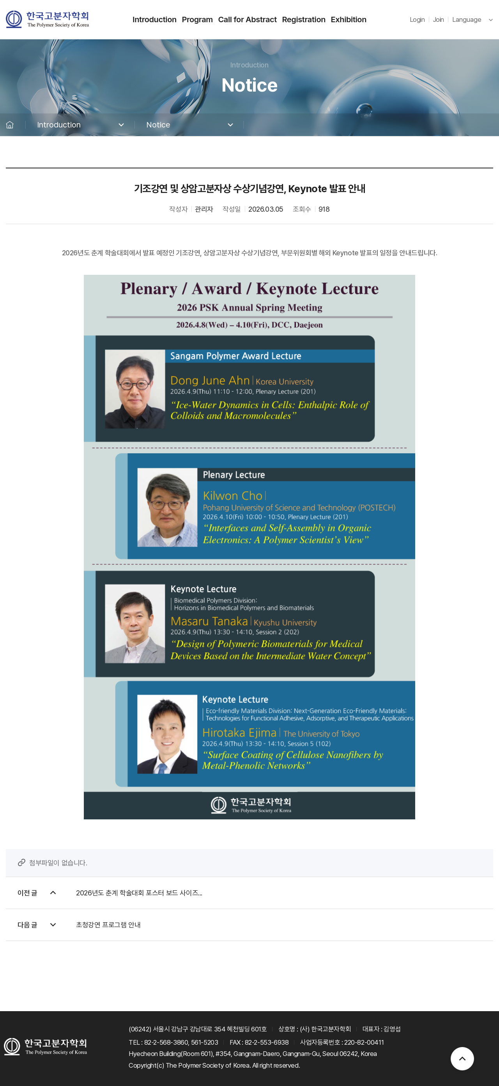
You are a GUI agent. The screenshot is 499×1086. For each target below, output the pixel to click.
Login (417, 19)
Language (466, 19)
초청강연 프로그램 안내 (108, 925)
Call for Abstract (247, 19)
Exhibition (348, 19)
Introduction (155, 19)
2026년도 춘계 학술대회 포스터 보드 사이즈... (139, 893)
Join (438, 19)
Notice (158, 124)
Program (197, 19)
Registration (304, 19)
